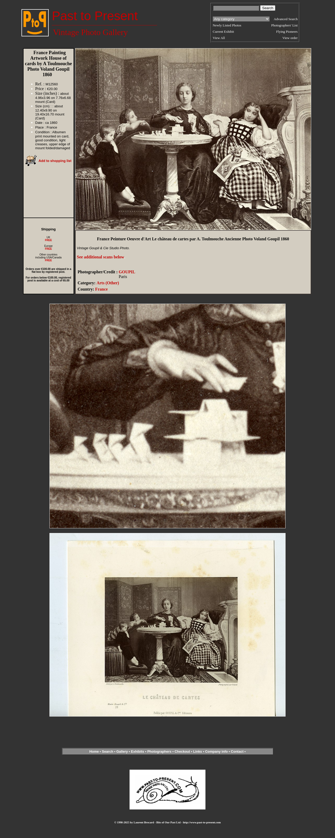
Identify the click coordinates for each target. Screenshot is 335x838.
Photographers (159, 751)
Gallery (122, 751)
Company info (217, 751)
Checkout (182, 751)
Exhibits (137, 751)
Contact (237, 751)
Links (197, 751)
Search (107, 751)
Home (94, 751)
